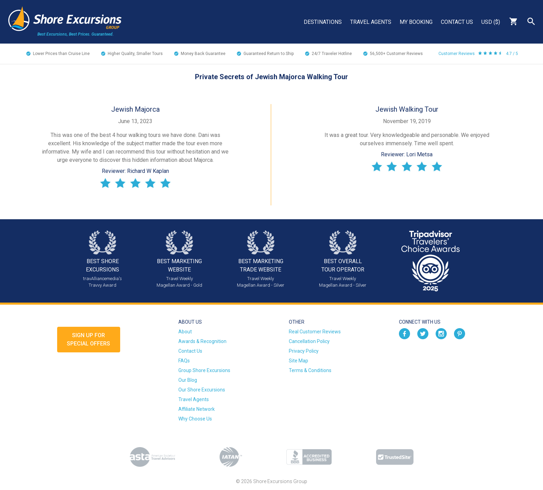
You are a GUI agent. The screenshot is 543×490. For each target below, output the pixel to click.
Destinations (323, 22)
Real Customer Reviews (315, 331)
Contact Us (457, 22)
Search (531, 21)
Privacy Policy (304, 351)
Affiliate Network (196, 409)
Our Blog (187, 380)
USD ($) (490, 22)
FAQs (184, 360)
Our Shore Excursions (201, 389)
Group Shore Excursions (204, 370)
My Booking (416, 22)
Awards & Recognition (202, 341)
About (185, 331)
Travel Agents (370, 22)
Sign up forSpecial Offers (88, 339)
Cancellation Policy (309, 341)
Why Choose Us (195, 419)
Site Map (298, 360)
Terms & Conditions (310, 370)
